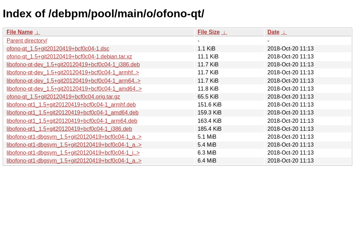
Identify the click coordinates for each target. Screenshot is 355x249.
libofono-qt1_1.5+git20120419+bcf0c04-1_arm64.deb (72, 121)
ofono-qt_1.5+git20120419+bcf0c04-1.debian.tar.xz (69, 56)
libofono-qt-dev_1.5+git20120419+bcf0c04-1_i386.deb (73, 64)
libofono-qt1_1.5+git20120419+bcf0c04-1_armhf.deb (71, 105)
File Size (209, 32)
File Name (20, 32)
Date (273, 32)
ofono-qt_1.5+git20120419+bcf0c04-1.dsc (58, 49)
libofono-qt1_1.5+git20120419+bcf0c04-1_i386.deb (69, 129)
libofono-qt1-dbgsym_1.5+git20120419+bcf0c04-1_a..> (74, 137)
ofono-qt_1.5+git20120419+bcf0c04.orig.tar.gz (63, 97)
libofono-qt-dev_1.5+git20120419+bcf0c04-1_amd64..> (74, 89)
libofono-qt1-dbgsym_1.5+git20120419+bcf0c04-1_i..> (73, 153)
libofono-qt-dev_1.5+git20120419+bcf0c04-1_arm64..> (74, 81)
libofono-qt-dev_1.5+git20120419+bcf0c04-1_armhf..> (73, 72)
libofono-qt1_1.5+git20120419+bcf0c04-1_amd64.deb (73, 113)
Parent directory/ (27, 41)
